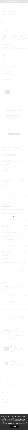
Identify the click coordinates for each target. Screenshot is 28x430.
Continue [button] (14, 426)
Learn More (24, 423)
